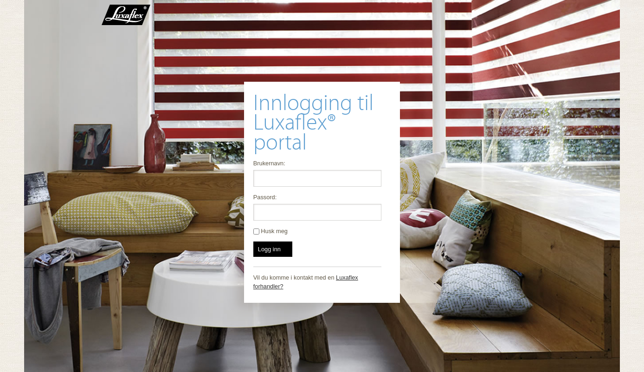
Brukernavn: (269, 163)
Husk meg (270, 231)
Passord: (265, 197)
